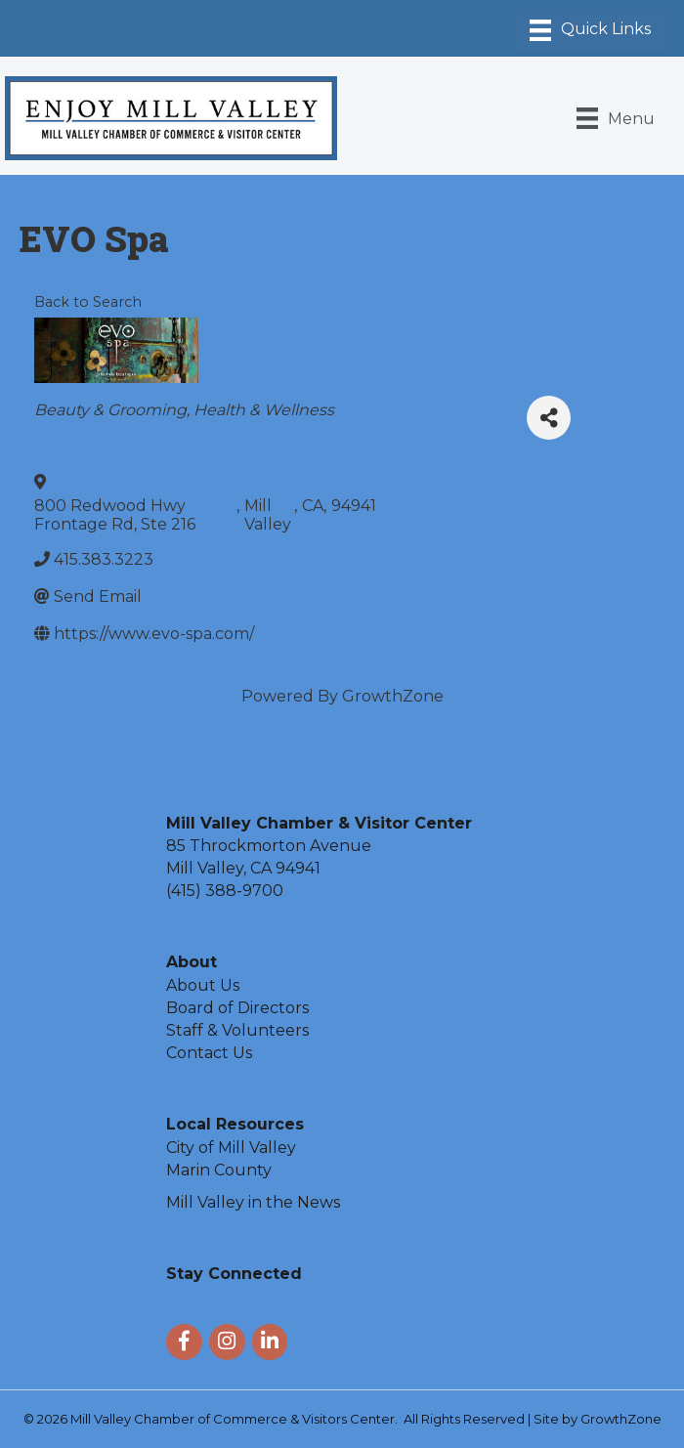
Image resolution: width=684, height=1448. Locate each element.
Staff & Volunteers (237, 1030)
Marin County (219, 1170)
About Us (202, 985)
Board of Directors (237, 1008)
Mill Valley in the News (253, 1202)
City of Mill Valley (231, 1147)
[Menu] (590, 30)
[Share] (549, 418)
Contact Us (209, 1052)
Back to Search (88, 302)
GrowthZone (393, 696)
